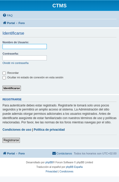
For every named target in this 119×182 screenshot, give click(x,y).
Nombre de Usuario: (16, 42)
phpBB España (74, 167)
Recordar (11, 72)
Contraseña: (11, 53)
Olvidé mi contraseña (15, 62)
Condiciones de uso (17, 129)
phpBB (49, 162)
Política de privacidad (49, 129)
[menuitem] (8, 15)
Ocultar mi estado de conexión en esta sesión (33, 77)
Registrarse (11, 140)
